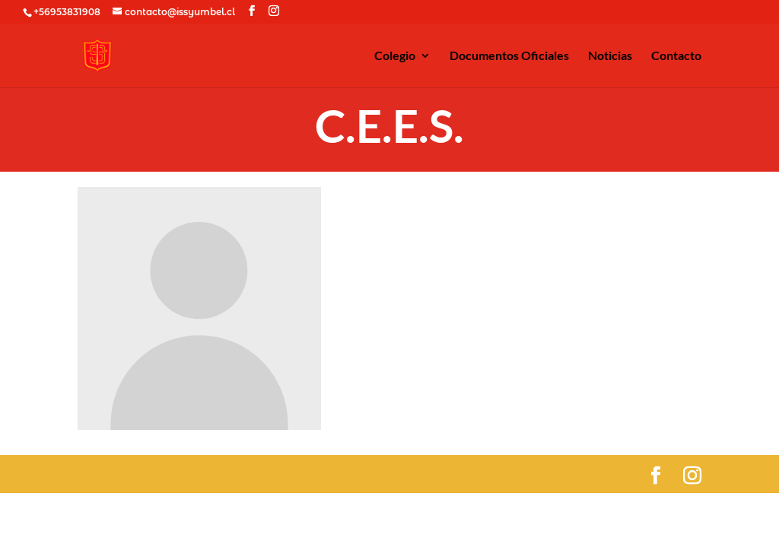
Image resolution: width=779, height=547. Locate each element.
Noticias (610, 56)
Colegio (394, 56)
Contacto (676, 56)
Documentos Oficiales (509, 56)
